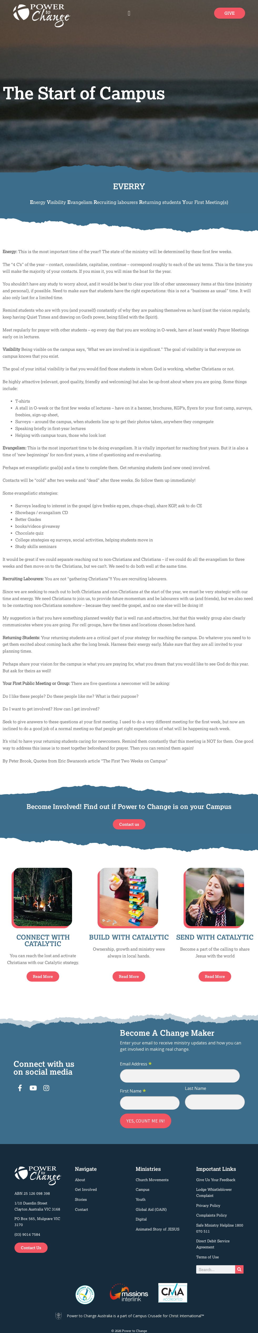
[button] (129, 13)
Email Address (136, 1064)
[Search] (239, 1269)
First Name (133, 1091)
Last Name (195, 1088)
